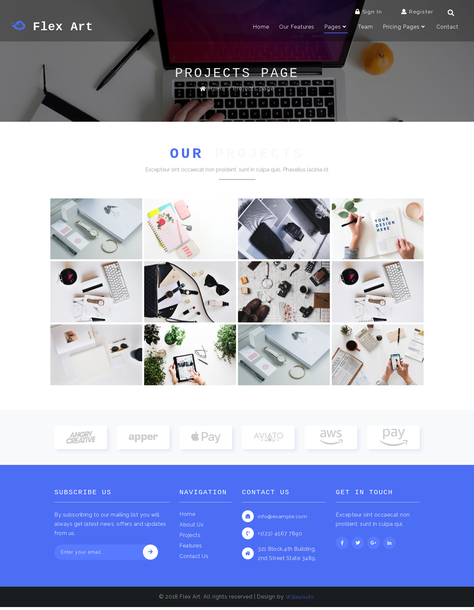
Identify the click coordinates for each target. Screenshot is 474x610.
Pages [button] (336, 27)
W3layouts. (300, 600)
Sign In (368, 12)
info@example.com (282, 519)
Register (417, 12)
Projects (189, 538)
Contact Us (193, 559)
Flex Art (56, 28)
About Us (191, 527)
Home (261, 27)
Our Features (296, 27)
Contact (447, 27)
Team (365, 27)
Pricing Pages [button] (405, 27)
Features (190, 549)
